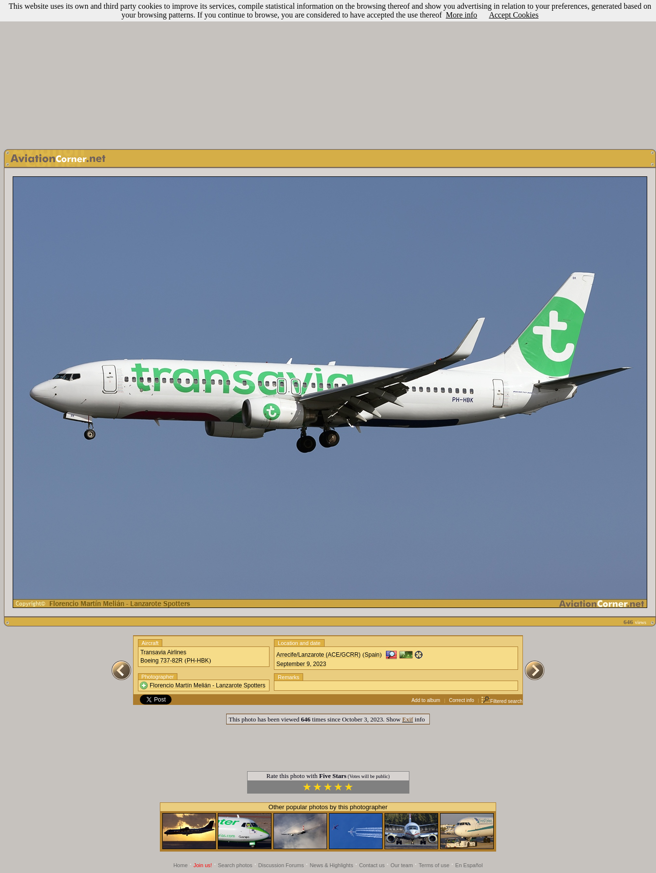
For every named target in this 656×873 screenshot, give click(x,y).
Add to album (425, 700)
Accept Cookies (514, 15)
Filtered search (501, 701)
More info (461, 15)
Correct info (461, 700)
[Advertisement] (328, 72)
